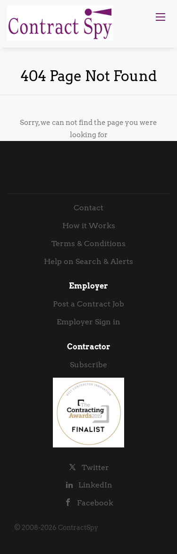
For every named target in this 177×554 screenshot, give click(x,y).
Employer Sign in (88, 321)
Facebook (95, 502)
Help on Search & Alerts (88, 261)
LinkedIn (95, 484)
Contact (88, 207)
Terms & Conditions (88, 243)
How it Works (88, 225)
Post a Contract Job (88, 303)
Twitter (95, 467)
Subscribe (88, 364)
